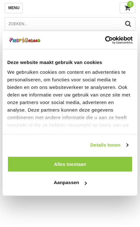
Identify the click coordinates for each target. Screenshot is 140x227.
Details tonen (105, 145)
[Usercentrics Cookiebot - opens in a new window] (105, 40)
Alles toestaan (70, 164)
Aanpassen (70, 182)
